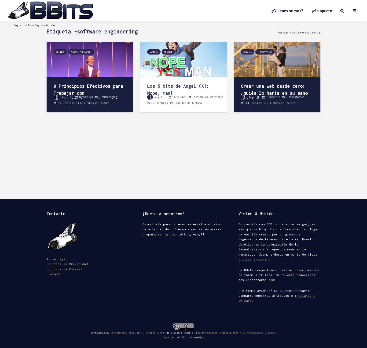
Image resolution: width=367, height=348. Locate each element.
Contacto (54, 274)
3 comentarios (295, 97)
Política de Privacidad (67, 264)
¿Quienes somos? (287, 10)
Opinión (60, 52)
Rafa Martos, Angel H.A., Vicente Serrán (137, 332)
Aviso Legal (57, 259)
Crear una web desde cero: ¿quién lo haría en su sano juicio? (274, 93)
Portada (283, 32)
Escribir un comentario (207, 97)
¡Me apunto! (322, 10)
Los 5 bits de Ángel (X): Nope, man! (178, 89)
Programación (265, 52)
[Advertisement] (183, 159)
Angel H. (63, 97)
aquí (272, 280)
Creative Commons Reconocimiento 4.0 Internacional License (235, 332)
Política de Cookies (64, 269)
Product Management (81, 52)
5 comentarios (108, 97)
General (154, 52)
